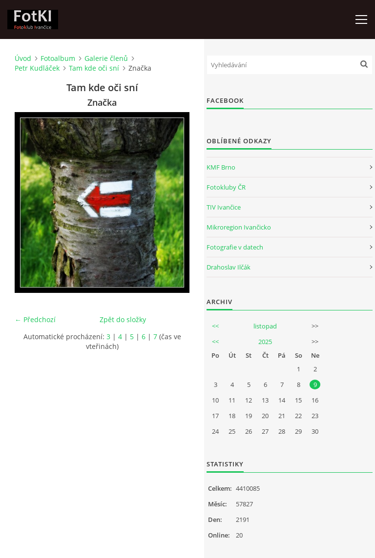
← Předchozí (35, 319)
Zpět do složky (123, 319)
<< (215, 326)
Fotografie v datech (235, 247)
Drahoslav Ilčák (228, 267)
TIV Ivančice (224, 207)
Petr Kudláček (37, 68)
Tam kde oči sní (94, 68)
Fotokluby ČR (226, 187)
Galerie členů (106, 58)
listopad (265, 326)
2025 (265, 341)
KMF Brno (221, 167)
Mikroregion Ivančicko (239, 227)
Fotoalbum (58, 58)
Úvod (23, 58)
